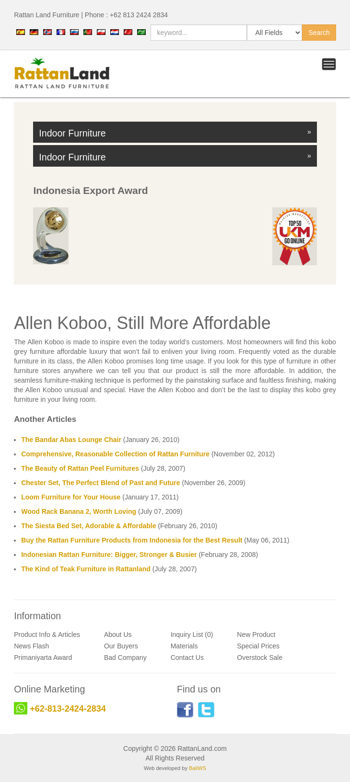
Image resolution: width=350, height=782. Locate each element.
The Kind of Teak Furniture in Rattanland (86, 569)
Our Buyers (121, 646)
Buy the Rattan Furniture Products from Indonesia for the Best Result (131, 540)
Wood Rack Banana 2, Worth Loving (78, 511)
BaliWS (197, 768)
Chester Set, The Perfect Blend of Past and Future (100, 483)
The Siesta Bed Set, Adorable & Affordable (88, 526)
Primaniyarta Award (43, 657)
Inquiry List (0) (192, 634)
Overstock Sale (259, 657)
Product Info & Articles (47, 634)
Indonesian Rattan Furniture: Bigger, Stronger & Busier (109, 554)
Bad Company (125, 657)
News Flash (31, 646)
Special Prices (258, 646)
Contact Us (187, 657)
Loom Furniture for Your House (70, 497)
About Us (118, 634)
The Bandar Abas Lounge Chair (71, 439)
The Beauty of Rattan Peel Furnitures (80, 468)
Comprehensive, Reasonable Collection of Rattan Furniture (115, 454)
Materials (184, 646)
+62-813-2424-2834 (68, 709)
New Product (256, 634)
